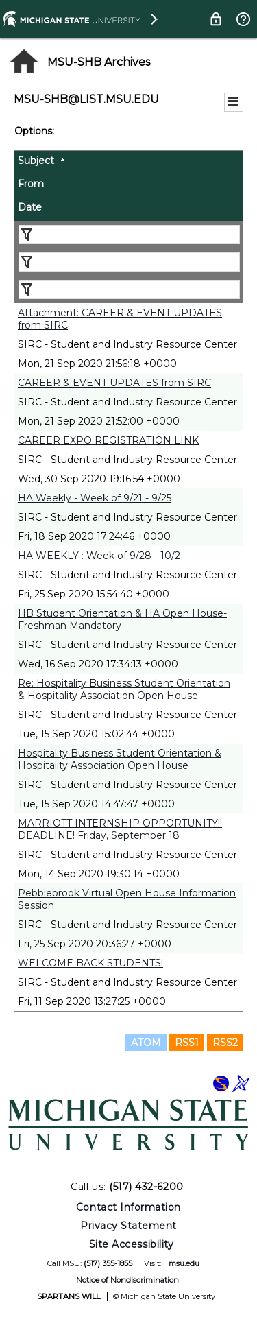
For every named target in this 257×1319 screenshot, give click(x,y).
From (31, 184)
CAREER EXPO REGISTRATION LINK (108, 440)
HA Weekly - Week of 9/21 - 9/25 (94, 498)
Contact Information (128, 1207)
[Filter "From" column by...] (129, 262)
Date (30, 207)
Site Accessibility (131, 1244)
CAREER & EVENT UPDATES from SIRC (114, 383)
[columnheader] (128, 162)
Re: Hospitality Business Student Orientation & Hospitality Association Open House (124, 689)
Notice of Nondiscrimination (127, 1280)
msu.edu (184, 1263)
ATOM (146, 1042)
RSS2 (225, 1042)
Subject (36, 160)
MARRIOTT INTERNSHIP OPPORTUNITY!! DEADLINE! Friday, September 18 (120, 829)
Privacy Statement (128, 1226)
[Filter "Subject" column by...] (129, 234)
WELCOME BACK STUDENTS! (90, 963)
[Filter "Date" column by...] (129, 289)
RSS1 (187, 1042)
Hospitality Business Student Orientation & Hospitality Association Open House (119, 759)
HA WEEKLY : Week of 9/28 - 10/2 (99, 555)
